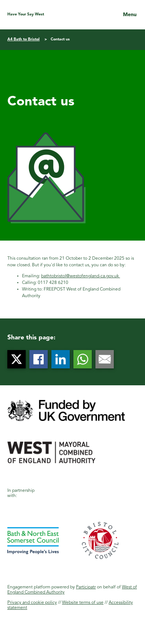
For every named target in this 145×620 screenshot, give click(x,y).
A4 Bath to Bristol (23, 39)
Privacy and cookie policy (32, 603)
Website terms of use (83, 603)
